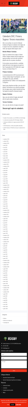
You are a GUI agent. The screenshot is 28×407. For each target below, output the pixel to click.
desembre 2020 (6, 260)
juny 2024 (5, 172)
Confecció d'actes (6, 385)
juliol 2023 (5, 195)
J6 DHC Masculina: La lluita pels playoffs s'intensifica (13, 125)
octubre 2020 (6, 264)
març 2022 (5, 229)
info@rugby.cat (6, 348)
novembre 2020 (6, 262)
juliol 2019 (5, 296)
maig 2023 (5, 200)
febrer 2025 (5, 156)
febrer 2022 (5, 231)
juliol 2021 (5, 246)
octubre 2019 (5, 289)
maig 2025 (5, 149)
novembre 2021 (6, 237)
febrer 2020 (5, 281)
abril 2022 (5, 227)
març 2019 (5, 304)
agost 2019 (5, 294)
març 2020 (5, 279)
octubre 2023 (6, 189)
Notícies (4, 318)
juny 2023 (5, 197)
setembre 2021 (6, 241)
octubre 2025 (6, 141)
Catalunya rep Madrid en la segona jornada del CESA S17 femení (13, 122)
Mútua (4, 392)
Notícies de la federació (7, 320)
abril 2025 (5, 151)
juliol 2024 (5, 170)
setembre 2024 (6, 166)
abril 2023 (5, 202)
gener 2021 (5, 258)
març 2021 (5, 254)
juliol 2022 (5, 220)
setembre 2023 (6, 191)
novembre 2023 (6, 187)
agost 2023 (5, 193)
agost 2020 (5, 269)
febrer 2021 (5, 256)
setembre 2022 (6, 216)
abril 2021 (5, 252)
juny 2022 (5, 223)
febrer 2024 (5, 181)
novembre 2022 (6, 212)
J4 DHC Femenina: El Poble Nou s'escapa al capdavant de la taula (14, 128)
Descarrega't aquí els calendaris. (13, 108)
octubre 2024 (6, 164)
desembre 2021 (6, 235)
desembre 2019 (6, 285)
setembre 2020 (6, 266)
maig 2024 (5, 174)
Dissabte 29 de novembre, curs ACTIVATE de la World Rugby (14, 118)
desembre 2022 (6, 210)
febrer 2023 (5, 206)
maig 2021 (5, 250)
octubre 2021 (5, 239)
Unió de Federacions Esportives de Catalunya (12, 380)
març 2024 (5, 179)
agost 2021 (5, 243)
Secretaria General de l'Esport (9, 377)
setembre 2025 (6, 143)
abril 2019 (5, 302)
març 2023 (5, 204)
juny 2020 (5, 273)
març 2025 (5, 153)
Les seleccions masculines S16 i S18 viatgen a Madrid (13, 120)
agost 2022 (5, 218)
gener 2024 (5, 183)
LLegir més (18, 404)
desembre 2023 (6, 185)
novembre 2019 (6, 287)
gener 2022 (5, 233)
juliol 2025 (5, 145)
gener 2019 (5, 308)
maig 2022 (5, 225)
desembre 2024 (6, 160)
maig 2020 (5, 275)
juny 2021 (5, 248)
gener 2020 (5, 283)
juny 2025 (5, 147)
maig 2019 (5, 300)
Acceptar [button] (12, 404)
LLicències (5, 388)
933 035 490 (5, 346)
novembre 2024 (6, 162)
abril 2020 (5, 277)
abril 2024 (5, 176)
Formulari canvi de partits (8, 390)
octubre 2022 (6, 214)
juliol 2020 (5, 271)
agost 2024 (5, 168)
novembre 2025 (6, 139)
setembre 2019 (6, 292)
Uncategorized (6, 322)
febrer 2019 (5, 306)
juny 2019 (5, 298)
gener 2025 (5, 158)
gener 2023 (5, 208)
